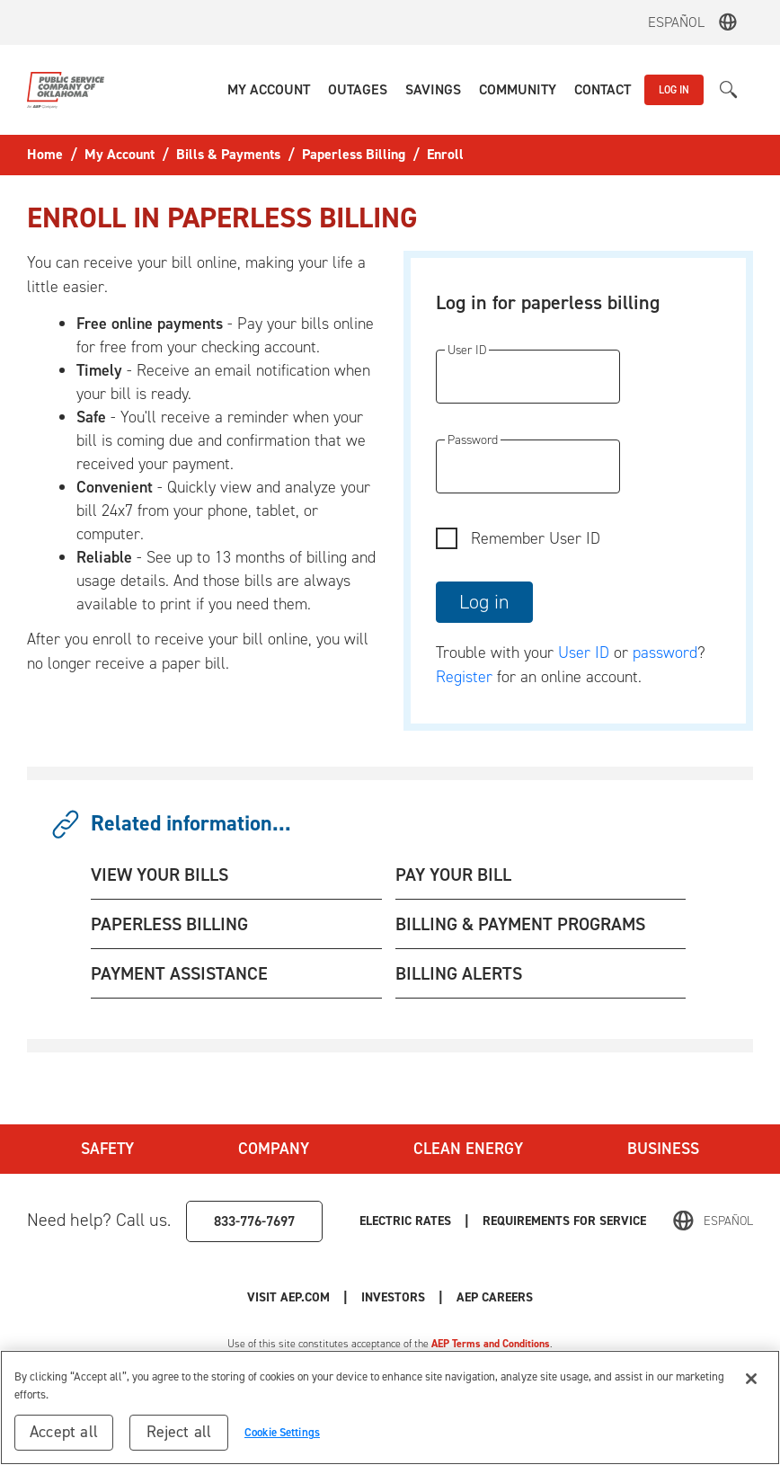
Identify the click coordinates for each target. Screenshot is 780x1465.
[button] (268, 90)
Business (663, 1148)
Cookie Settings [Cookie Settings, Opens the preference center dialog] (282, 1432)
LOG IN (674, 90)
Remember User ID (535, 538)
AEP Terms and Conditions (490, 1343)
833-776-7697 (254, 1221)
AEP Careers (494, 1297)
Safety (107, 1148)
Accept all (64, 1432)
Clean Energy (468, 1148)
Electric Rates (405, 1221)
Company (273, 1148)
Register (464, 677)
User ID (583, 652)
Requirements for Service (564, 1221)
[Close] (751, 1378)
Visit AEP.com (288, 1297)
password (665, 652)
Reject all (179, 1432)
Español (676, 22)
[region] (390, 1407)
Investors (393, 1297)
